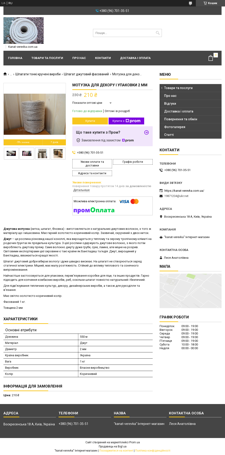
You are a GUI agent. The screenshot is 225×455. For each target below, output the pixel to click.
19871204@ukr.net (176, 196)
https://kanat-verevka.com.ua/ (184, 190)
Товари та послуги (47, 58)
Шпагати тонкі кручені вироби (38, 74)
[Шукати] (158, 33)
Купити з (126, 121)
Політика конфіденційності (152, 450)
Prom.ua (134, 442)
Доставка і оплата (135, 58)
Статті (169, 135)
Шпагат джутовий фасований (86, 74)
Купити (90, 121)
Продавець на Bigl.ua (113, 446)
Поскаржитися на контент (116, 450)
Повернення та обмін (180, 119)
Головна (15, 58)
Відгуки (170, 103)
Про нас (79, 58)
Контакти (103, 58)
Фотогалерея (174, 127)
